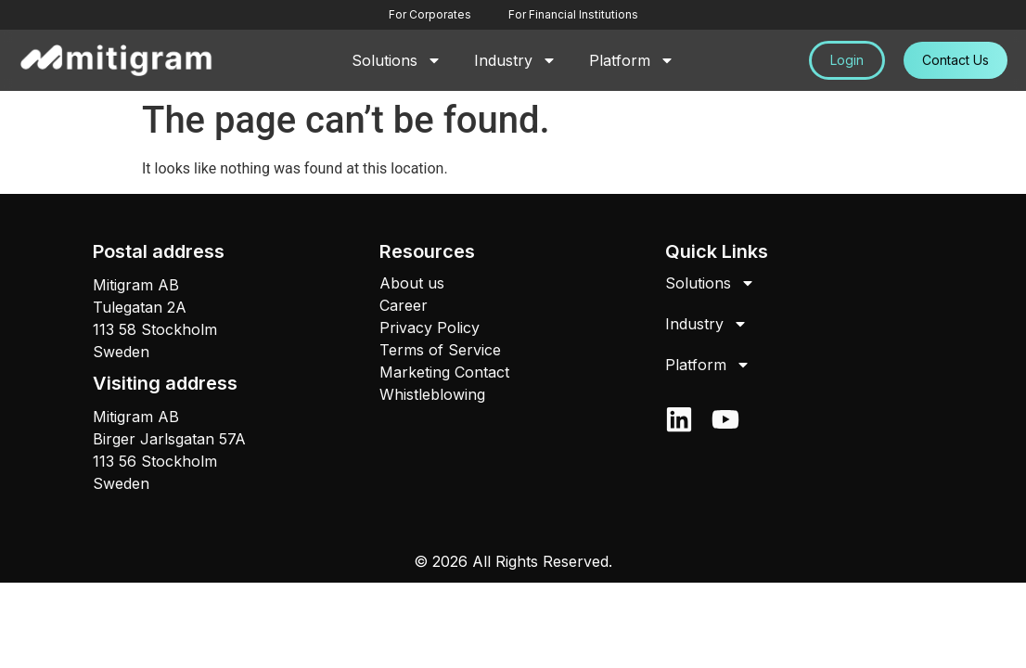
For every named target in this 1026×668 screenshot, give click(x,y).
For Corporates (430, 14)
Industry (515, 60)
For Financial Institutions (573, 14)
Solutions (397, 60)
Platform (631, 60)
